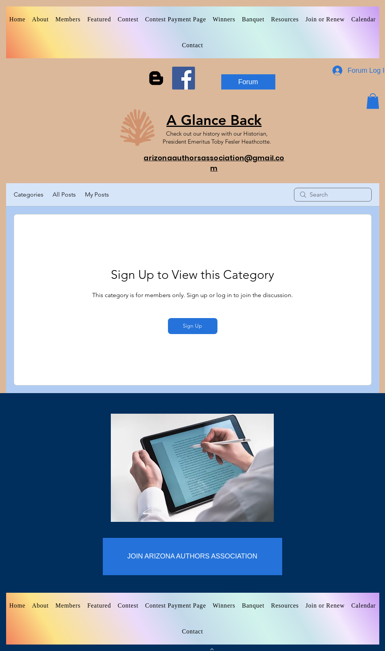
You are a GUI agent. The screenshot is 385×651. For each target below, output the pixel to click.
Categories (28, 194)
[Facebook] (183, 78)
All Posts (64, 194)
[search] (333, 195)
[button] (372, 101)
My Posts (97, 194)
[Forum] (248, 82)
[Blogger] (156, 78)
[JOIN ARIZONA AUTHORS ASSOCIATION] (192, 556)
